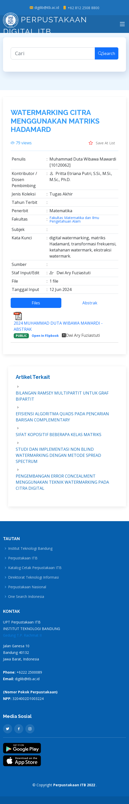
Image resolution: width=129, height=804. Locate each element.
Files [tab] (36, 305)
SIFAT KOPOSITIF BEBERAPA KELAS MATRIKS (58, 437)
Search (106, 56)
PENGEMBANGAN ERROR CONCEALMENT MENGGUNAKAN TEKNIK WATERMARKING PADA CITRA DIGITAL (62, 485)
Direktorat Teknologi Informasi (33, 577)
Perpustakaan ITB (23, 558)
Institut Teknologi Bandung (30, 548)
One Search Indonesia (26, 596)
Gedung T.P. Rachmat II (22, 635)
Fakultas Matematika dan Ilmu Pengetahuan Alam (74, 222)
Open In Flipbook (45, 338)
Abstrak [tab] (89, 305)
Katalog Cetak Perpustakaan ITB (35, 568)
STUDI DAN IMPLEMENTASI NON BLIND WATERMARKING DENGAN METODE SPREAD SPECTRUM (58, 458)
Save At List (102, 145)
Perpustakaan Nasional (27, 587)
